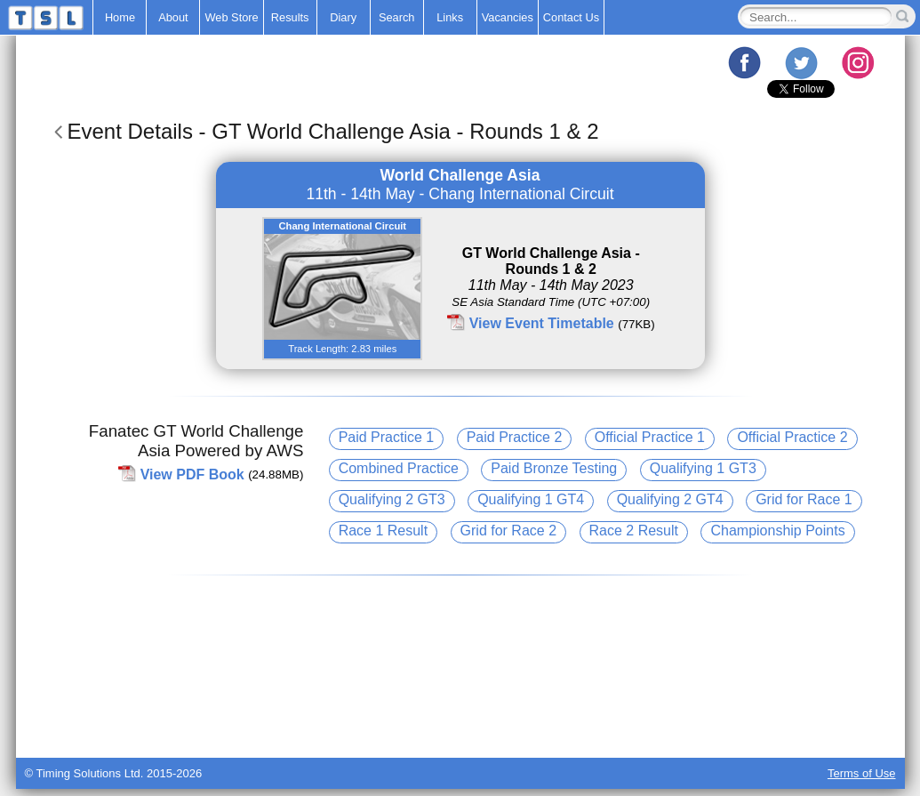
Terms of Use (862, 773)
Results (290, 17)
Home (120, 17)
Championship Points (777, 530)
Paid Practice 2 (515, 437)
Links (449, 17)
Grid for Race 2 (508, 530)
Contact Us (571, 17)
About (173, 17)
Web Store (231, 17)
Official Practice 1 (650, 437)
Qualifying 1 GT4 (530, 499)
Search (397, 17)
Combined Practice (399, 468)
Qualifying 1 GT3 (703, 468)
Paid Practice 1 (387, 437)
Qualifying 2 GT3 (392, 499)
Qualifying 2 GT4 (670, 499)
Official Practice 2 (792, 437)
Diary (343, 17)
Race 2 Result (634, 530)
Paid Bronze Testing (554, 468)
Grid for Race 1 (804, 499)
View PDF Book (192, 473)
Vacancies (507, 17)
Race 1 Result (383, 530)
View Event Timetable (541, 323)
